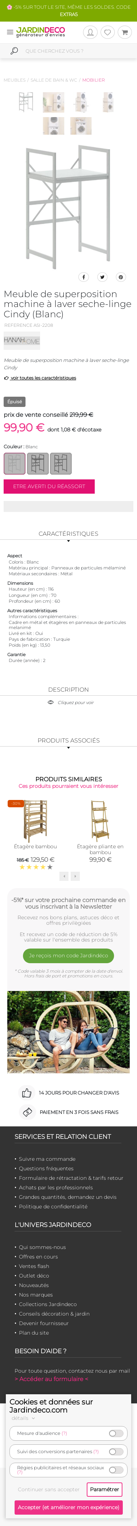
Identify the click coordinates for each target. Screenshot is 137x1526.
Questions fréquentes (46, 1168)
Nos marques (36, 1294)
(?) (64, 1433)
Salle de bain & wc (54, 80)
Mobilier (93, 80)
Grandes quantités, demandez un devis (68, 1197)
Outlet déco (34, 1275)
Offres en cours (38, 1256)
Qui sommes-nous (42, 1247)
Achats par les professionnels (56, 1187)
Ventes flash (34, 1266)
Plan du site (34, 1332)
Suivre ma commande (47, 1159)
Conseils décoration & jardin (54, 1313)
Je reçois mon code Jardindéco (68, 955)
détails (24, 1418)
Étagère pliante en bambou (100, 849)
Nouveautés (34, 1285)
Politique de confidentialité (53, 1206)
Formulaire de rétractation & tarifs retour (71, 1178)
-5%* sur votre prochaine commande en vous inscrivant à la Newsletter (68, 903)
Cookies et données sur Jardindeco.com (51, 1406)
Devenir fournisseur (44, 1323)
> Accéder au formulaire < (51, 1379)
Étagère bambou (35, 846)
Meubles (15, 80)
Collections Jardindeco (48, 1304)
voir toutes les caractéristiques (40, 378)
